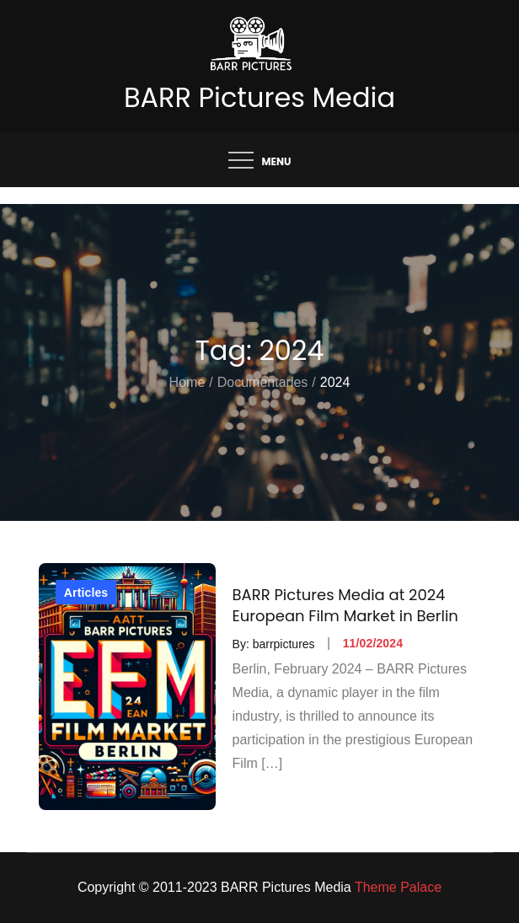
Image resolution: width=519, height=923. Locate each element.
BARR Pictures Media (259, 97)
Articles (86, 592)
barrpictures (284, 643)
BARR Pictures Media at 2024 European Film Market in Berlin (345, 605)
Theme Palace (398, 887)
